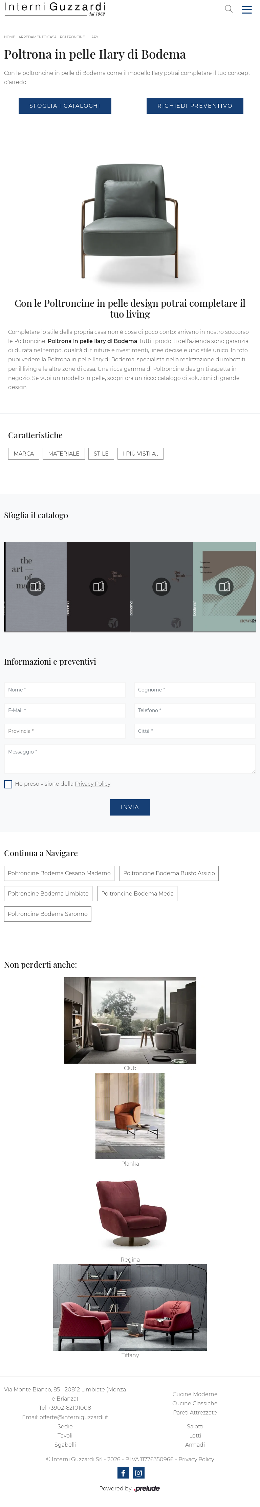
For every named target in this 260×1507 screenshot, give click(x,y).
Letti (195, 1435)
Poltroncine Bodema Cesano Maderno (59, 873)
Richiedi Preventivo (194, 106)
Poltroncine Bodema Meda (137, 893)
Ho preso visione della (62, 784)
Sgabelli (65, 1445)
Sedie (65, 1426)
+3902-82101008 (69, 1408)
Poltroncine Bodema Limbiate (48, 893)
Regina (130, 1260)
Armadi (195, 1445)
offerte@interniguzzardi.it (74, 1417)
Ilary (93, 37)
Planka (130, 1164)
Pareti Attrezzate (195, 1412)
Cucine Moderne (195, 1394)
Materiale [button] (64, 453)
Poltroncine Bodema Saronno (48, 914)
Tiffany (130, 1355)
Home (9, 37)
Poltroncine (72, 37)
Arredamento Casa (38, 37)
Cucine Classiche (195, 1403)
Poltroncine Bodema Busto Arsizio (169, 873)
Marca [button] (24, 453)
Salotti (195, 1426)
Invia (130, 807)
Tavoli (65, 1435)
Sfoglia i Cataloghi (65, 106)
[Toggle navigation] (247, 9)
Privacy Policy (92, 784)
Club (130, 1068)
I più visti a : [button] (140, 453)
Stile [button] (101, 453)
